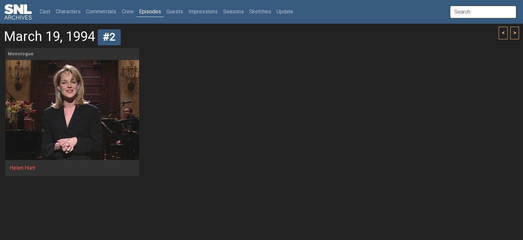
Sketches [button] (260, 12)
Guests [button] (174, 12)
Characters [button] (68, 12)
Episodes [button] (150, 12)
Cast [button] (46, 11)
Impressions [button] (203, 12)
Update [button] (285, 12)
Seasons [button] (233, 12)
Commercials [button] (101, 12)
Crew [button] (128, 12)
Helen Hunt (22, 168)
